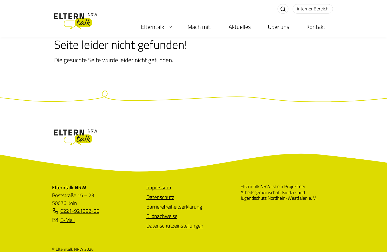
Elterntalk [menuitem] (152, 26)
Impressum (158, 187)
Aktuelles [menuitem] (240, 26)
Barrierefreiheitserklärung (174, 207)
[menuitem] (170, 27)
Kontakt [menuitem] (315, 26)
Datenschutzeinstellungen (174, 226)
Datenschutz (160, 197)
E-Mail (63, 220)
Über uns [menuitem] (278, 26)
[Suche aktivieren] (283, 9)
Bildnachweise (161, 216)
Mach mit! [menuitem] (199, 26)
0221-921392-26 (75, 211)
